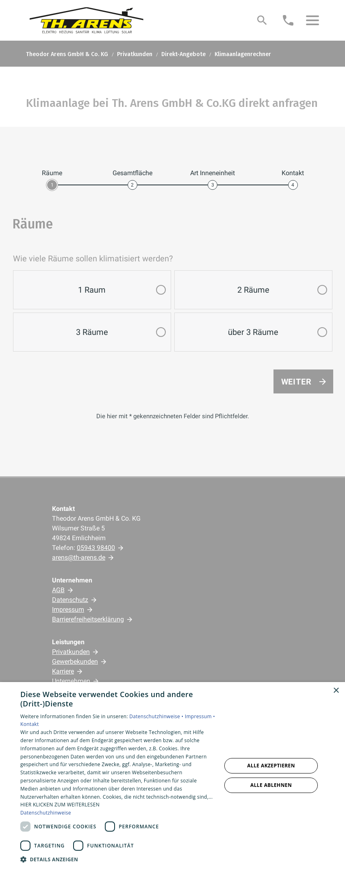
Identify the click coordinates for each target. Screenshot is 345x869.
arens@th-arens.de (78, 557)
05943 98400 (96, 548)
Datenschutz (70, 600)
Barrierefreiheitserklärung (88, 619)
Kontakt (29, 724)
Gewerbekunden (75, 661)
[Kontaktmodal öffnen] (288, 20)
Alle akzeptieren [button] (271, 765)
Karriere (63, 671)
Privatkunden (71, 652)
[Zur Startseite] (87, 20)
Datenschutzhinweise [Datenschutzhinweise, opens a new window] (45, 812)
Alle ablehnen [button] (271, 785)
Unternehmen (71, 681)
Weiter (296, 382)
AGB (58, 590)
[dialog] (172, 775)
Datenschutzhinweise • (156, 716)
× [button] (336, 691)
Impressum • (200, 716)
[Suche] (262, 20)
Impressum (68, 609)
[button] (312, 20)
